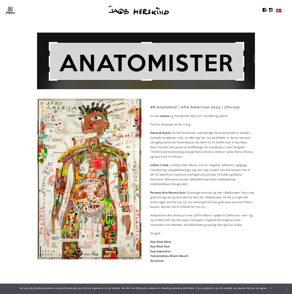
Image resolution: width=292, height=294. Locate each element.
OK (270, 288)
